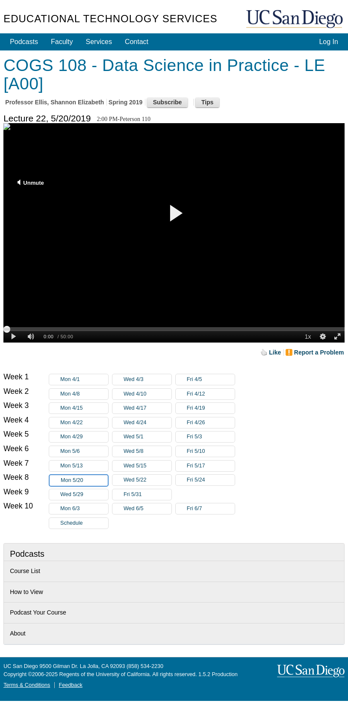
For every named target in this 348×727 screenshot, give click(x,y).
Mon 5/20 (84, 480)
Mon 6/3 (84, 508)
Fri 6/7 (211, 508)
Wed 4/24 (147, 422)
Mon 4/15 (84, 408)
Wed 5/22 (147, 480)
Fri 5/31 (147, 494)
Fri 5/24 (211, 480)
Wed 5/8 (147, 451)
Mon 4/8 (84, 394)
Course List (25, 570)
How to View (26, 591)
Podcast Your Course (38, 612)
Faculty (62, 41)
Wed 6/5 (147, 508)
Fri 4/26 (211, 422)
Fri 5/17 (211, 466)
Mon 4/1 (84, 379)
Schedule (71, 523)
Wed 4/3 (147, 379)
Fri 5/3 (211, 436)
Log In (328, 41)
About (18, 633)
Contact (136, 41)
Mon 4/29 (84, 436)
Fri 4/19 (211, 408)
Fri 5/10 (211, 451)
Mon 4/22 (84, 422)
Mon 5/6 (84, 451)
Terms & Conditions (26, 685)
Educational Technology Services (110, 18)
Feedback (71, 685)
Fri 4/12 (211, 394)
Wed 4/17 (147, 408)
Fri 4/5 (211, 379)
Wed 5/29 (84, 494)
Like (275, 352)
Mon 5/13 (84, 466)
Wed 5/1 (147, 436)
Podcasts (24, 41)
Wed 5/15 (147, 466)
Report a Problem (319, 352)
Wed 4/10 (147, 394)
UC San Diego (295, 19)
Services (99, 41)
